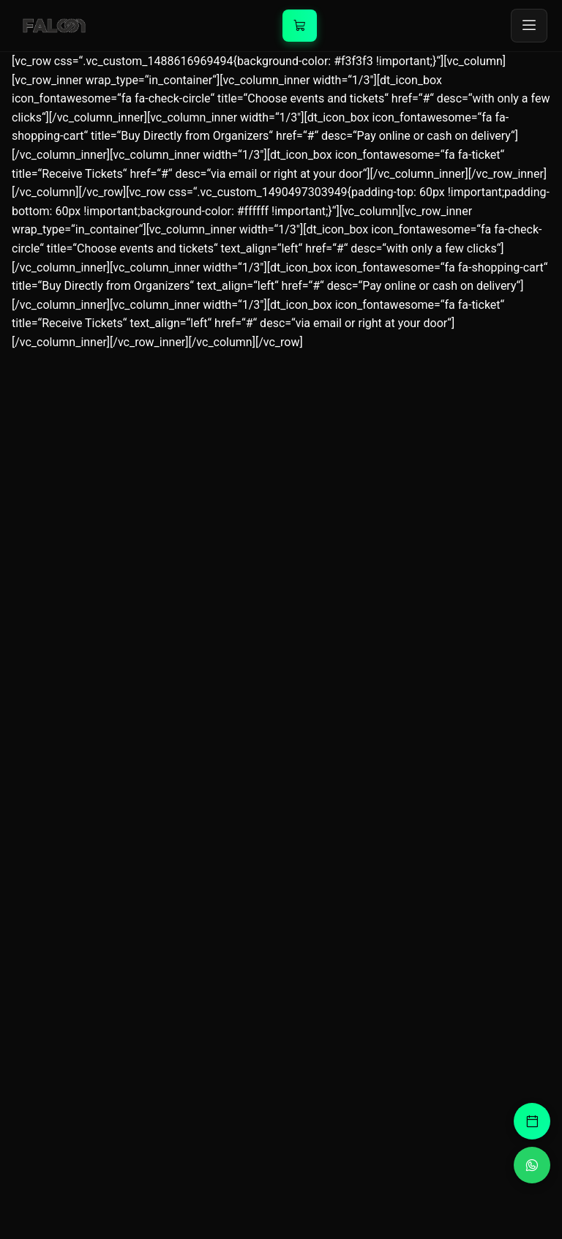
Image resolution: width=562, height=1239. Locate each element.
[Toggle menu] (529, 25)
